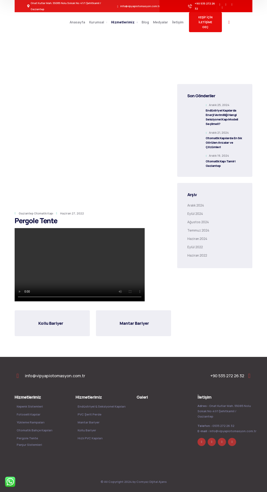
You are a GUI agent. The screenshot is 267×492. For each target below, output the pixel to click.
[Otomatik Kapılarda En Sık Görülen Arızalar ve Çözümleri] (194, 138)
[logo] (134, 375)
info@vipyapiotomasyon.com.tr (232, 431)
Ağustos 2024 (198, 222)
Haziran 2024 (197, 238)
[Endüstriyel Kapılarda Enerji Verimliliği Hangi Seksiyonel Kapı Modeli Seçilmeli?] (194, 110)
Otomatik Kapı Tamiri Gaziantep (220, 163)
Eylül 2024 (195, 213)
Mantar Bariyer (134, 323)
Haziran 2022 (197, 255)
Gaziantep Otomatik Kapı (36, 213)
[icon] (219, 4)
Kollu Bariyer (50, 323)
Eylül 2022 (195, 247)
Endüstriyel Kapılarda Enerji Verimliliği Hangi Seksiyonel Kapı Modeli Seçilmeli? (222, 117)
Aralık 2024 (195, 205)
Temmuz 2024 (198, 230)
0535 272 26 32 (223, 426)
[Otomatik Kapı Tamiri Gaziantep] (194, 161)
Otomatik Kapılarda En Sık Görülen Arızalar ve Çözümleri (224, 142)
